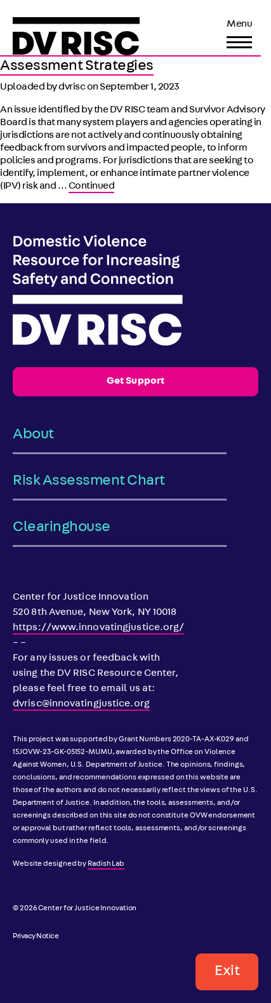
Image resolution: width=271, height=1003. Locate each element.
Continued (92, 187)
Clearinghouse (61, 527)
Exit (227, 971)
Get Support (135, 382)
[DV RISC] (76, 36)
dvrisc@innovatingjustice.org (81, 704)
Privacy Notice (35, 937)
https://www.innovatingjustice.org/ (98, 628)
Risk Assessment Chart (89, 481)
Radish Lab (106, 864)
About (33, 435)
